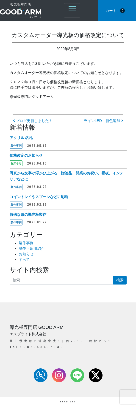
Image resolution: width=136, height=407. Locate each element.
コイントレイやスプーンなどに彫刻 (39, 197)
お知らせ (26, 254)
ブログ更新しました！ (33, 121)
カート (115, 10)
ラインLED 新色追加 (103, 121)
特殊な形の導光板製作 (28, 214)
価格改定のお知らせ (26, 155)
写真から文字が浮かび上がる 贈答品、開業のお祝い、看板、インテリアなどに (66, 176)
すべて (24, 260)
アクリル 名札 (21, 138)
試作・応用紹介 (31, 248)
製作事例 (26, 243)
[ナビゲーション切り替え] (72, 10)
